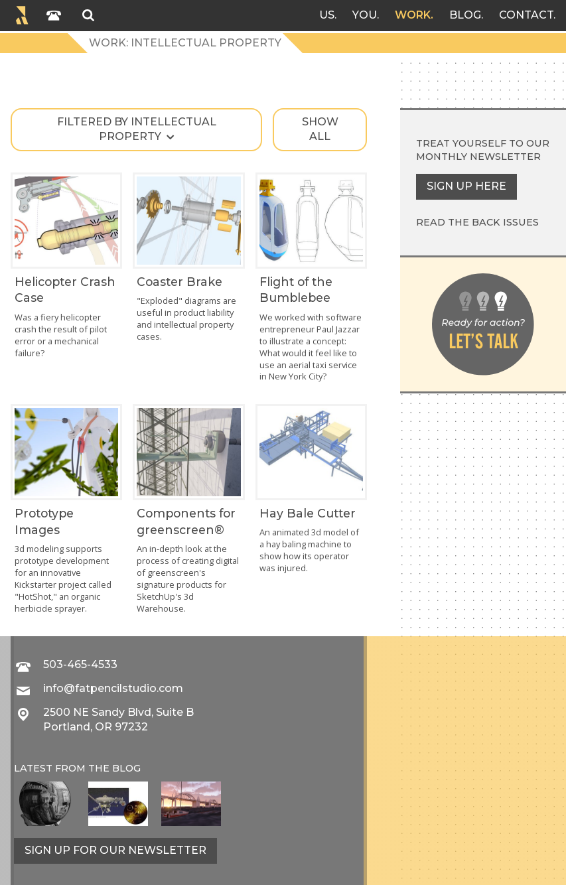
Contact (526, 15)
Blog (465, 15)
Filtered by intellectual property (136, 129)
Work (413, 15)
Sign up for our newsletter (115, 850)
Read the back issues (477, 222)
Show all (320, 129)
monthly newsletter (478, 157)
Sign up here (466, 186)
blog (126, 768)
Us (326, 15)
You (364, 15)
